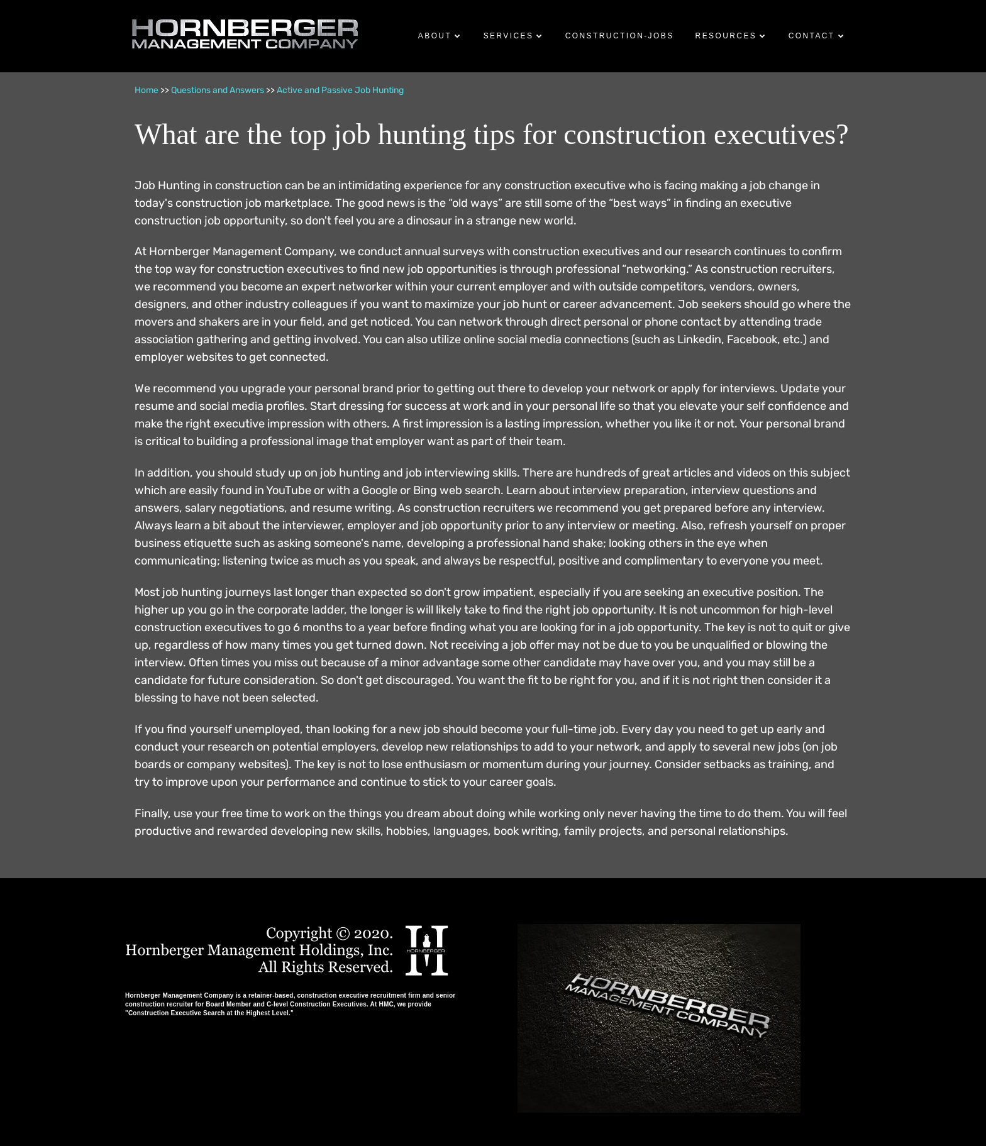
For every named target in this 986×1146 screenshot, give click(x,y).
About (434, 35)
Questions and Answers (217, 90)
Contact (812, 35)
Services (509, 35)
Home (146, 90)
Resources (726, 35)
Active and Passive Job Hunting (340, 90)
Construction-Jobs (619, 35)
